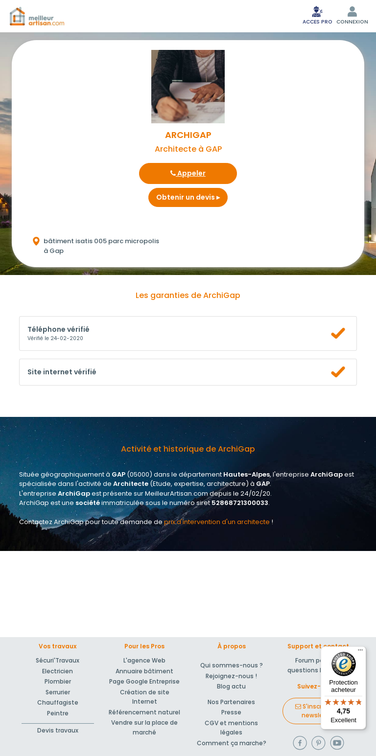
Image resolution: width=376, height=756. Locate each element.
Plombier (58, 681)
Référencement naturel (144, 712)
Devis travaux (57, 730)
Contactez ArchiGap (51, 522)
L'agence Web (144, 660)
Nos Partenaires (231, 702)
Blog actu (231, 686)
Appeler (188, 173)
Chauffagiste (57, 702)
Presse (231, 712)
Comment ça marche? (231, 743)
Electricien (57, 671)
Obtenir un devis (188, 197)
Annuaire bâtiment (144, 671)
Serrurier (58, 692)
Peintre (58, 713)
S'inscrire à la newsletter (318, 710)
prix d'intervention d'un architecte (217, 522)
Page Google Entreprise (144, 681)
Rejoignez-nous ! (231, 676)
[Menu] (360, 652)
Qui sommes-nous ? (231, 665)
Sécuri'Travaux (57, 660)
